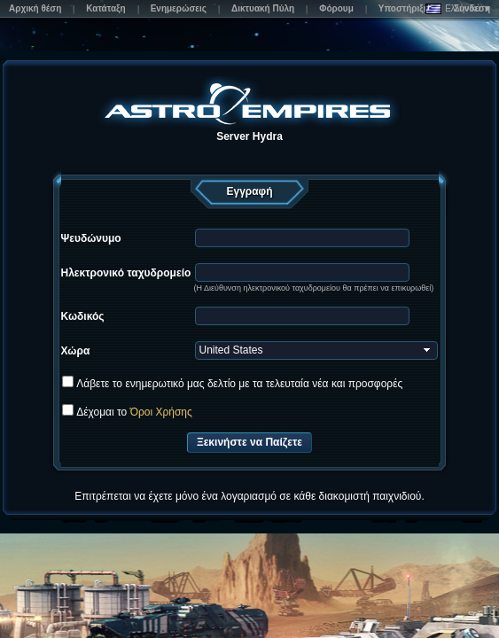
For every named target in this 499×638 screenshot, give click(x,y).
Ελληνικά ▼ (458, 9)
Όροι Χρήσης (161, 412)
